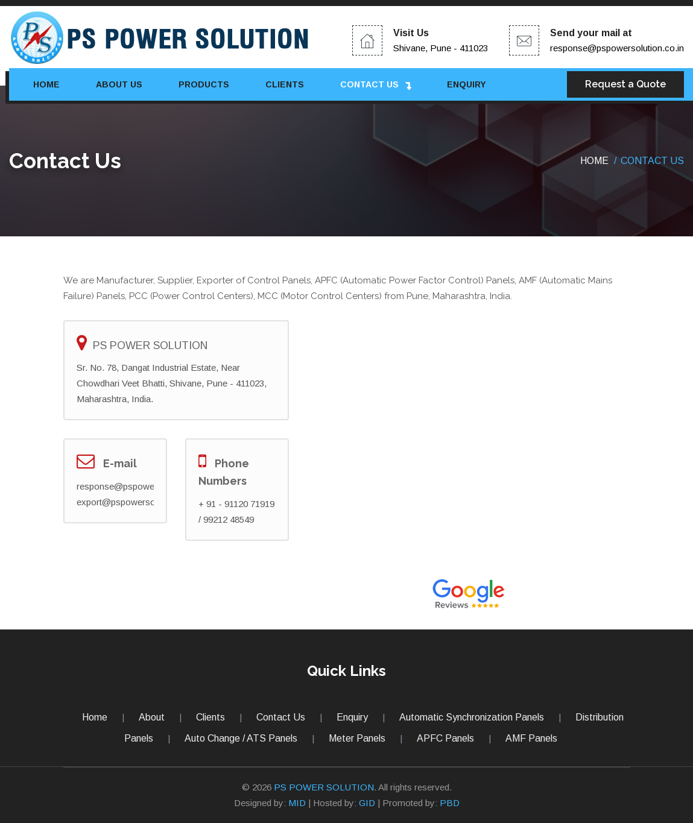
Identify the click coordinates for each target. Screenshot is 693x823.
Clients (284, 84)
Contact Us (369, 84)
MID (297, 803)
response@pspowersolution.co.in (617, 48)
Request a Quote (625, 84)
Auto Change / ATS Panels (241, 738)
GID (367, 803)
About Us (119, 84)
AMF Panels (531, 738)
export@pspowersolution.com (137, 502)
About (152, 717)
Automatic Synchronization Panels (471, 717)
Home (46, 84)
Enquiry (466, 84)
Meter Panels (357, 738)
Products (204, 84)
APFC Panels (445, 738)
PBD (450, 803)
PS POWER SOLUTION (324, 787)
